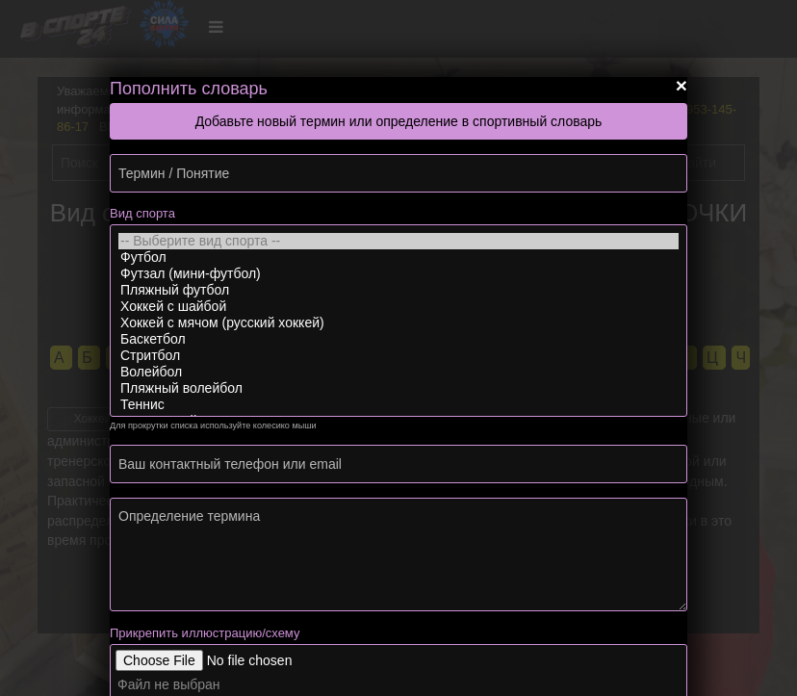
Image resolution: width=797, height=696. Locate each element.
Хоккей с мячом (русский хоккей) (398, 323)
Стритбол (398, 356)
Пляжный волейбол (398, 388)
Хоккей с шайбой (398, 306)
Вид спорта (142, 213)
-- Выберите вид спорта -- (398, 241)
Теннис (398, 405)
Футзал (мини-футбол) (398, 274)
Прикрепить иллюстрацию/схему (204, 633)
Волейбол (398, 372)
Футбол (398, 257)
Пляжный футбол (398, 290)
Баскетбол (398, 339)
